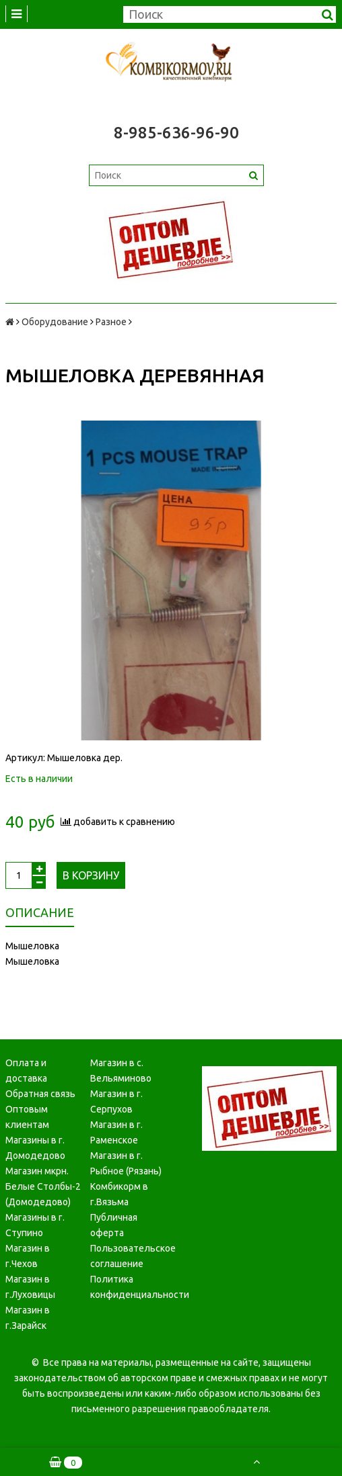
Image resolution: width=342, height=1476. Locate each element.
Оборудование (55, 321)
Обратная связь (40, 1093)
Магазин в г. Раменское (116, 1132)
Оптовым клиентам (27, 1117)
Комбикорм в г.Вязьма (119, 1194)
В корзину (91, 875)
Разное (111, 321)
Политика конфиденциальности (128, 1287)
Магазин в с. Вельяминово (120, 1070)
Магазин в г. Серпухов (116, 1101)
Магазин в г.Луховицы (30, 1287)
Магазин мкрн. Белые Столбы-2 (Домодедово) (43, 1186)
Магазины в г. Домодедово (35, 1148)
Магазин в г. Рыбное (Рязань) (126, 1163)
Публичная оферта (113, 1225)
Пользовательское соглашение (128, 1256)
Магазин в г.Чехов (27, 1256)
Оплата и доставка (26, 1070)
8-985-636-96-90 (176, 133)
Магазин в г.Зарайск (27, 1318)
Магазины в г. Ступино (35, 1225)
